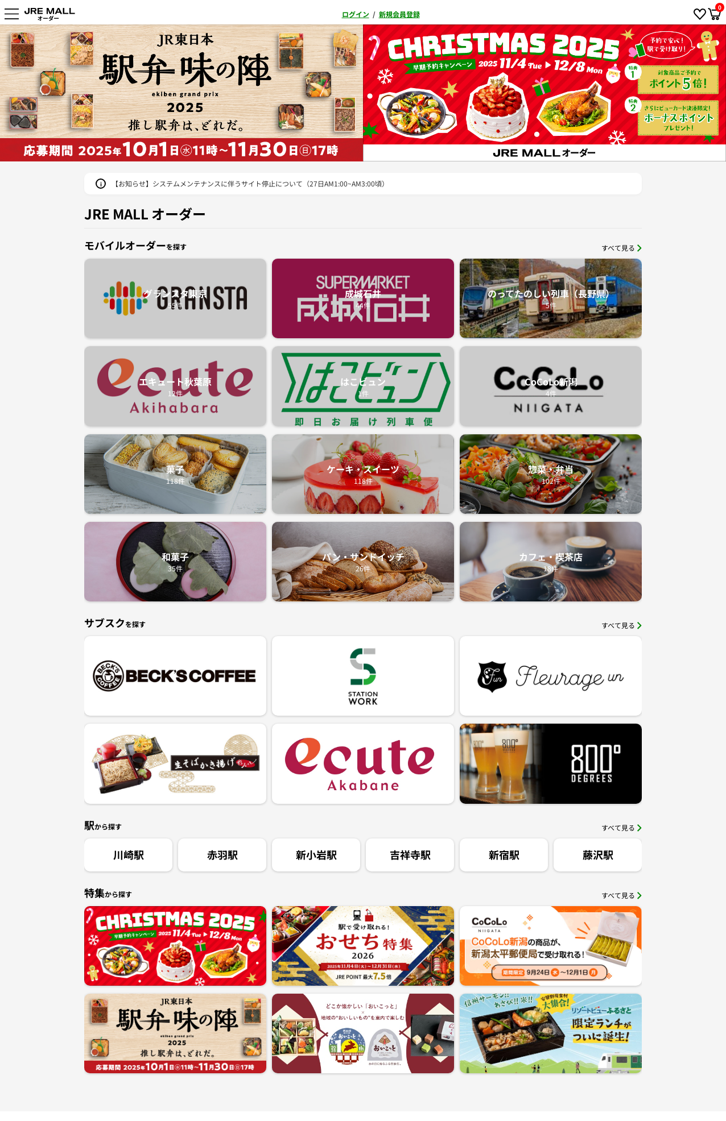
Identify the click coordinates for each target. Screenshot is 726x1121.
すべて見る (621, 247)
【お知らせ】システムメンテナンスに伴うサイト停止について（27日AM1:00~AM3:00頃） (250, 183)
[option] (544, 92)
